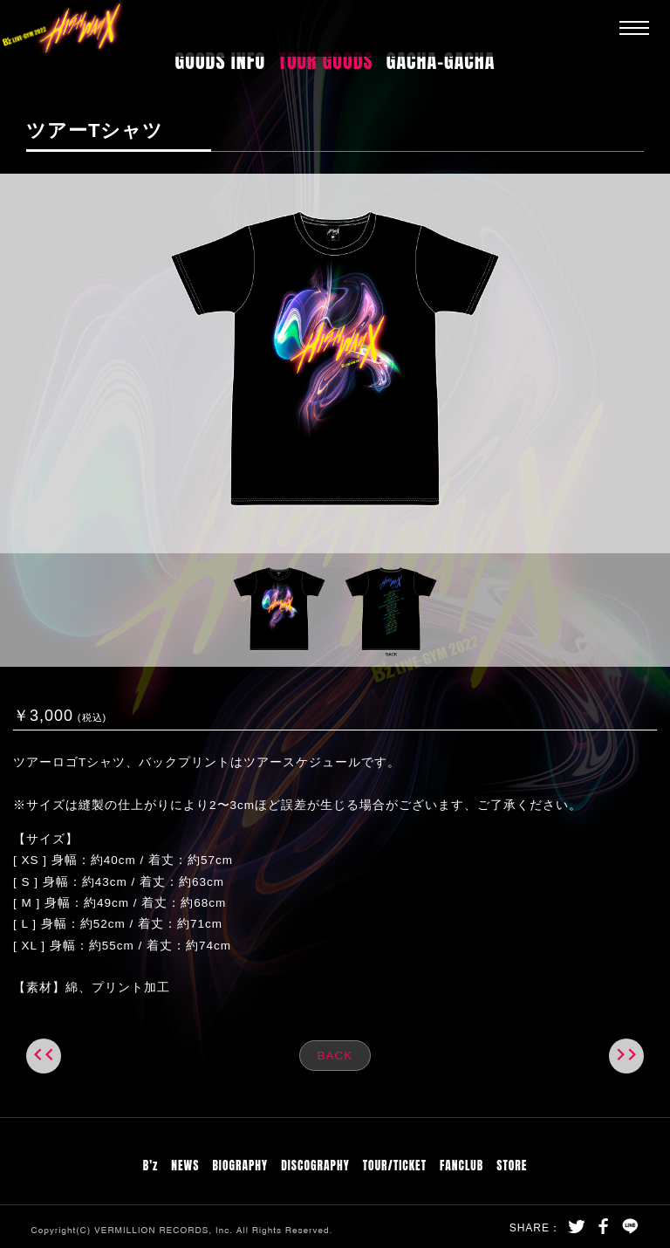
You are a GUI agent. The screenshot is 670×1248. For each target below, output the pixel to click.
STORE (511, 1165)
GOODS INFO (220, 60)
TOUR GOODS (325, 60)
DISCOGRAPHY (315, 1165)
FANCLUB (461, 1165)
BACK (335, 1055)
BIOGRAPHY (240, 1165)
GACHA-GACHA (441, 60)
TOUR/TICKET (395, 1165)
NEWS (185, 1165)
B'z (151, 1165)
